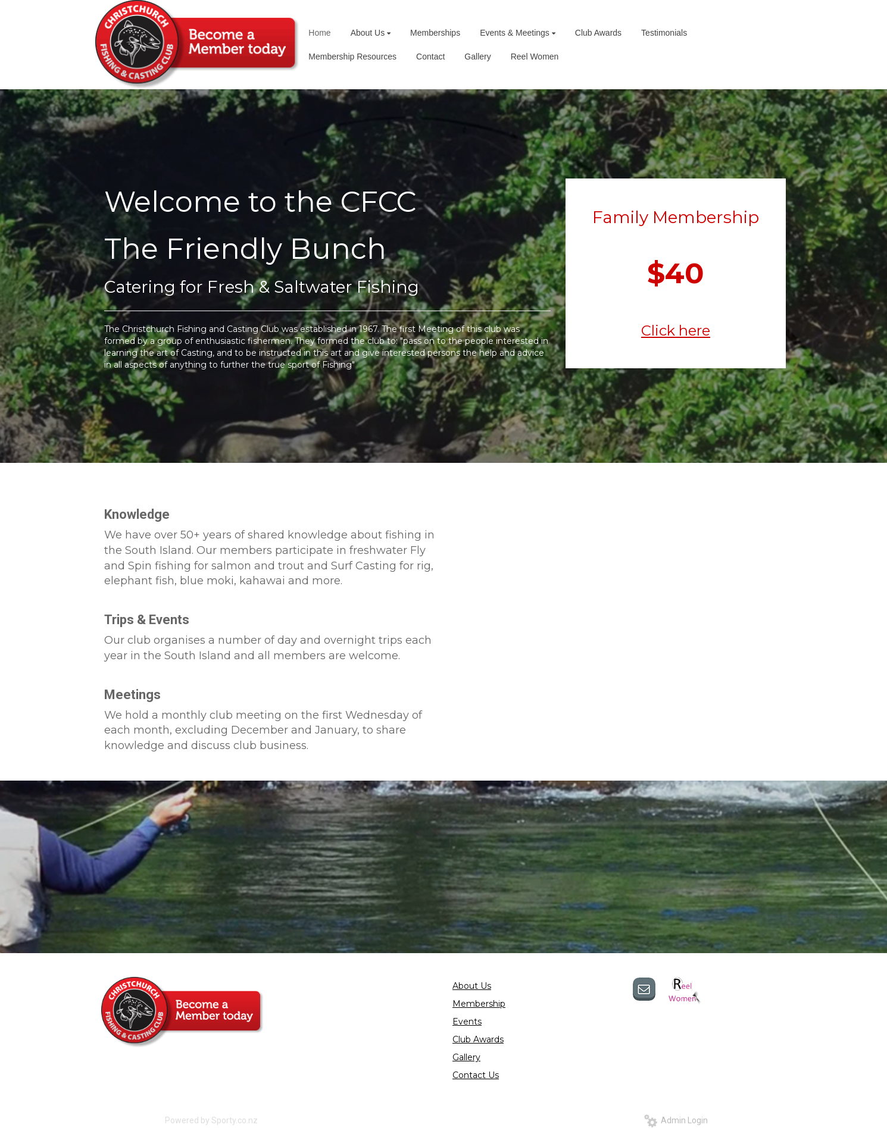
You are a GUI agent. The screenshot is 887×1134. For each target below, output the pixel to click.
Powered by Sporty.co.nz (211, 1120)
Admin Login (676, 1120)
